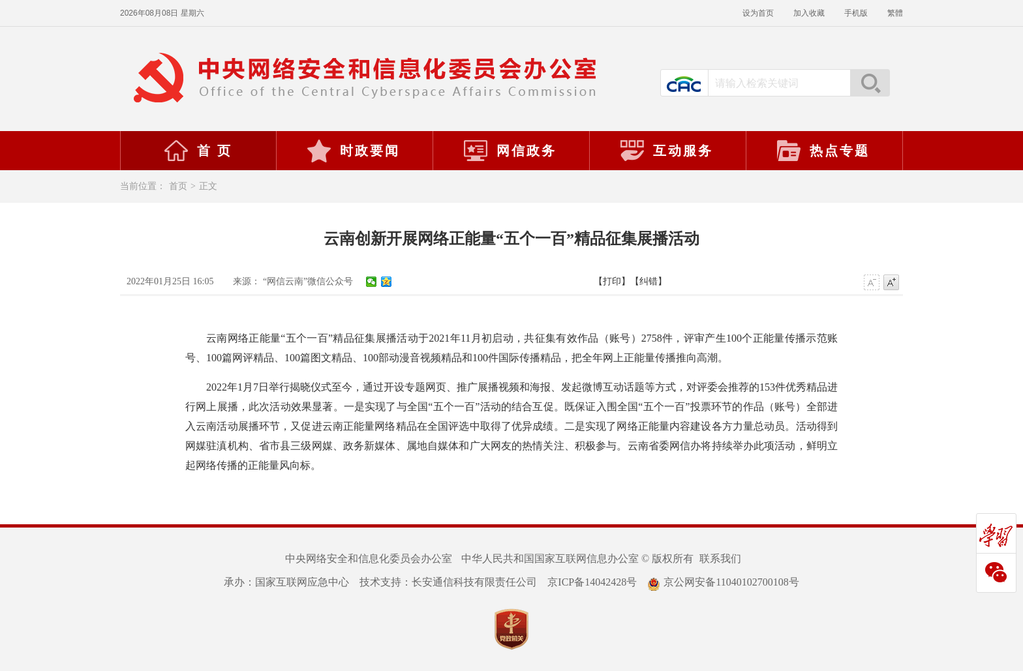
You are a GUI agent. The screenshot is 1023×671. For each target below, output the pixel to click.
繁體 (895, 13)
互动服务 (666, 150)
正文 (208, 186)
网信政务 (510, 150)
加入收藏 (809, 13)
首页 (178, 186)
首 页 (197, 150)
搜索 (869, 83)
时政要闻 (353, 150)
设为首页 (758, 13)
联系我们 (720, 558)
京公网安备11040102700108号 (723, 582)
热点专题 (823, 150)
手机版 (856, 13)
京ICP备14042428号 (592, 582)
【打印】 (612, 281)
